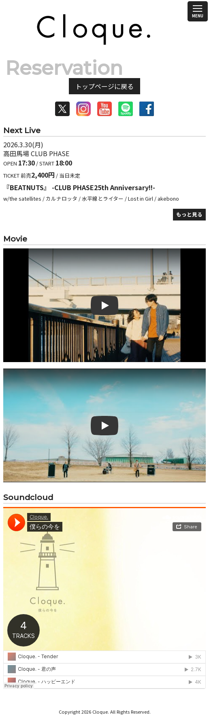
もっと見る (189, 214)
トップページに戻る (104, 86)
